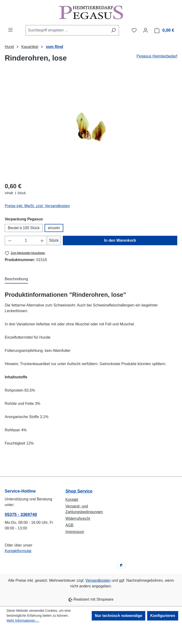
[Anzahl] (25, 240)
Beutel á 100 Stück (24, 228)
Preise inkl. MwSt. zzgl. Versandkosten (37, 206)
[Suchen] (113, 30)
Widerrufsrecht (77, 518)
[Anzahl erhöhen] (42, 240)
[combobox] (67, 30)
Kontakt (71, 500)
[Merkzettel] (134, 30)
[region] (91, 127)
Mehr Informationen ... (23, 620)
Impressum (74, 532)
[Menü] (10, 30)
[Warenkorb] (164, 30)
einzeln (54, 228)
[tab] (16, 279)
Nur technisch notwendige (118, 616)
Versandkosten (97, 580)
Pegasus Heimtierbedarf (156, 56)
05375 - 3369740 (21, 514)
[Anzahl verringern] (10, 240)
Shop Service (78, 491)
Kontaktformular (18, 551)
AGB (69, 525)
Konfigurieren (162, 616)
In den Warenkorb (120, 240)
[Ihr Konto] (145, 30)
